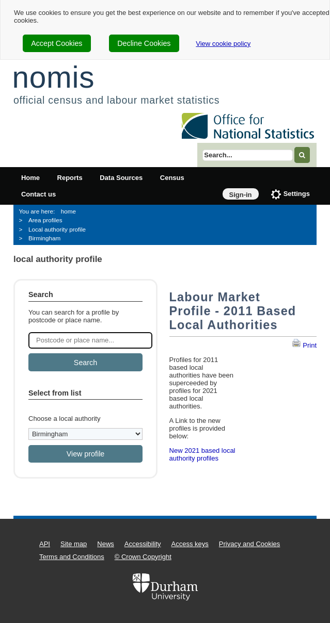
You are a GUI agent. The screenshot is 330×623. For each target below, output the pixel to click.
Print (304, 345)
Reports (70, 178)
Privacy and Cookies (249, 544)
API (44, 544)
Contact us (38, 194)
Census (172, 178)
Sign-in (240, 195)
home (68, 211)
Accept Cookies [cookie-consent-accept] (56, 43)
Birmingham (44, 238)
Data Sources (121, 178)
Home (30, 178)
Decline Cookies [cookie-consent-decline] (143, 43)
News (105, 544)
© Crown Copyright (143, 557)
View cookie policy (223, 43)
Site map (73, 544)
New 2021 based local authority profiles (202, 454)
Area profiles (45, 220)
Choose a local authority (64, 418)
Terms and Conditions (71, 557)
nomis (53, 77)
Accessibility (142, 544)
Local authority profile (57, 229)
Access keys (190, 544)
